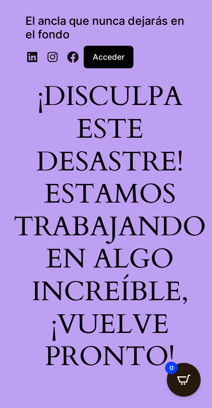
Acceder (108, 57)
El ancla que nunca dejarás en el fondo (104, 27)
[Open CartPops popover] (184, 380)
